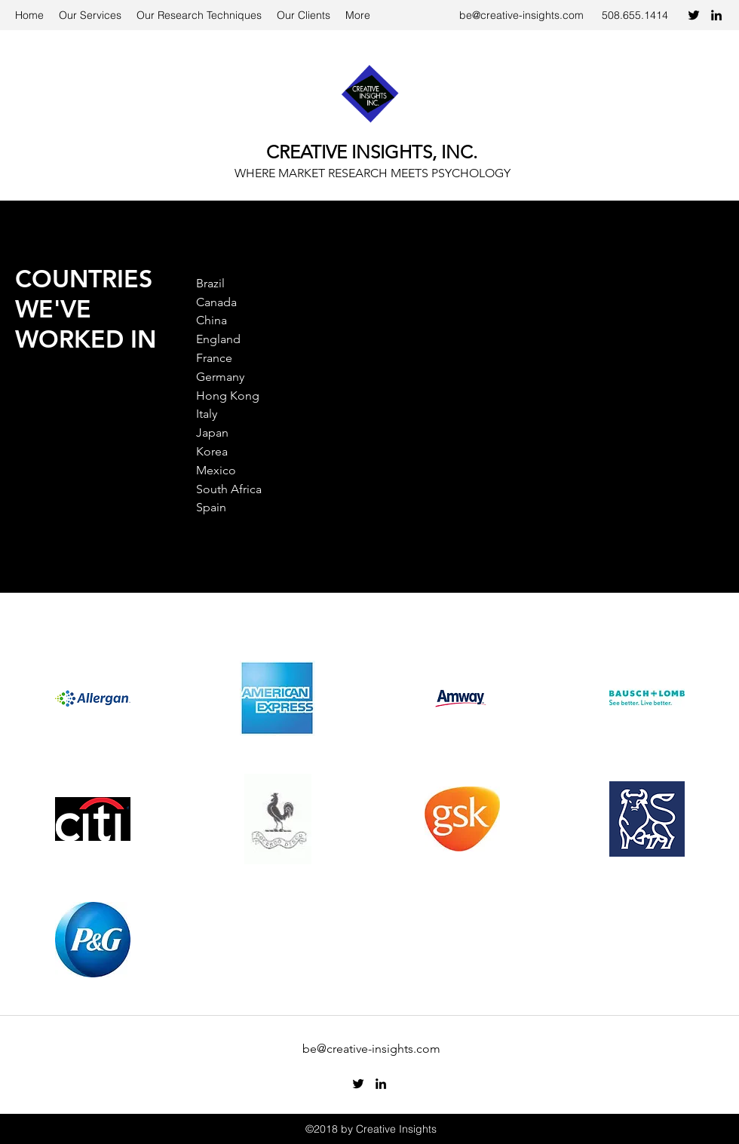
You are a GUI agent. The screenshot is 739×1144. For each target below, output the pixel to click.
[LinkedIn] (716, 15)
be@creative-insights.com (521, 15)
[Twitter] (693, 15)
